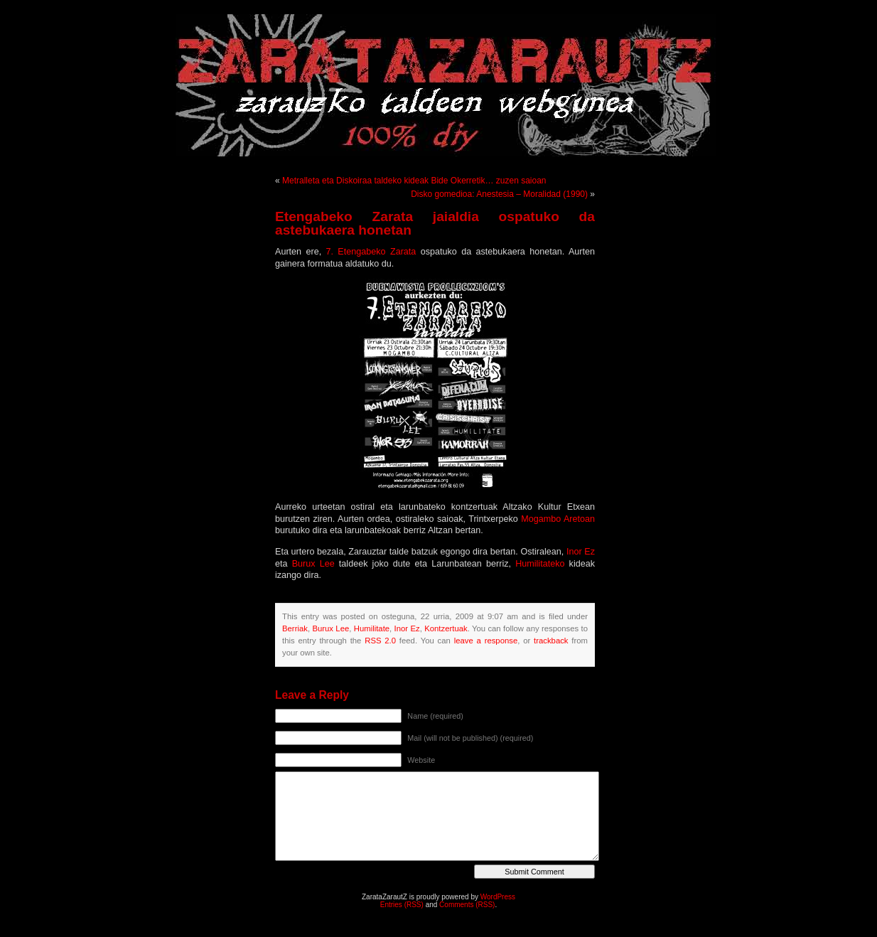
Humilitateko (539, 564)
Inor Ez (580, 552)
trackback (551, 640)
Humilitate (371, 628)
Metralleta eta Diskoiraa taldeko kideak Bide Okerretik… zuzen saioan (414, 181)
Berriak (295, 628)
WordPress (497, 897)
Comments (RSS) (467, 905)
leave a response (486, 640)
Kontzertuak (445, 628)
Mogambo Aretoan (558, 519)
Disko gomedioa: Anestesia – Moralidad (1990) (499, 194)
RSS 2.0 (380, 640)
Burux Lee (313, 564)
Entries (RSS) (402, 905)
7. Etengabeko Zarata (371, 252)
